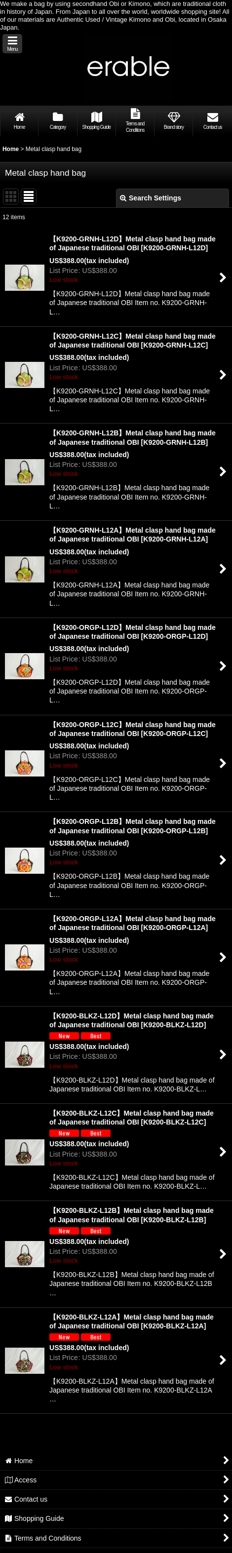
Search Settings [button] (150, 198)
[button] (12, 43)
